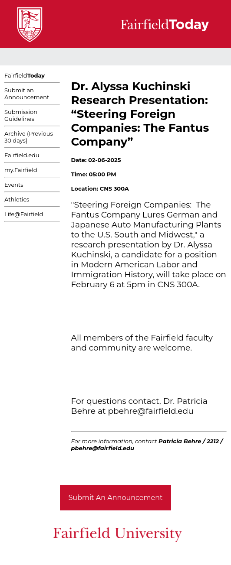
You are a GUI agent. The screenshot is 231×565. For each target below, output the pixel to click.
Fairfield (24, 75)
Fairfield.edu (22, 155)
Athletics (16, 199)
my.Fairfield (20, 169)
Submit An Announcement (116, 498)
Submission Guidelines (20, 115)
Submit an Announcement (26, 94)
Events (13, 184)
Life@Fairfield (23, 214)
